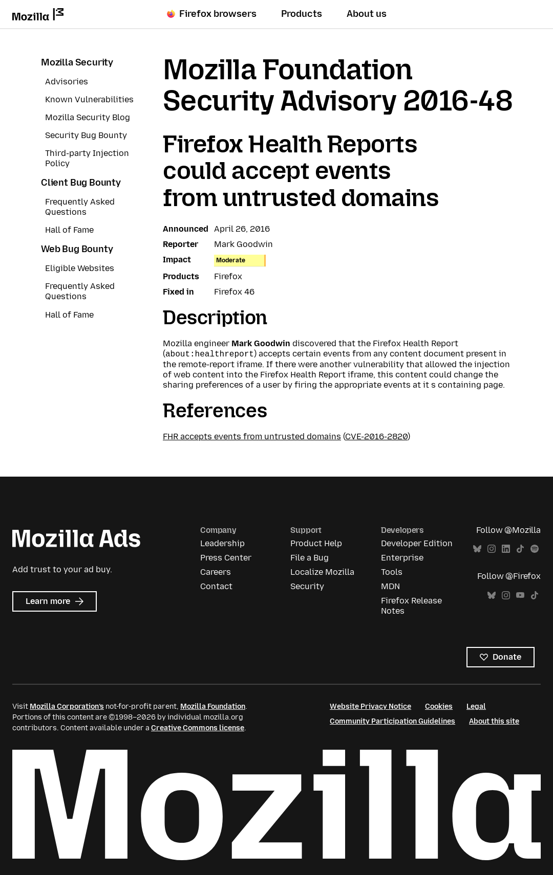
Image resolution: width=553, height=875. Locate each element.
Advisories (66, 81)
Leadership (222, 543)
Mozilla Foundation (212, 706)
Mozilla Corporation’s (67, 706)
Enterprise (402, 558)
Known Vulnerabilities (89, 99)
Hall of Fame (69, 230)
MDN (390, 586)
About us (367, 13)
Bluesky (477, 549)
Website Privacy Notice (370, 706)
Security (307, 586)
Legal (476, 706)
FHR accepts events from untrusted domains (252, 436)
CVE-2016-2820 (376, 436)
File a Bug (309, 558)
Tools (391, 572)
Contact (216, 586)
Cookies (439, 706)
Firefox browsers (212, 13)
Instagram (491, 549)
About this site (494, 721)
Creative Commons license (197, 728)
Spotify (534, 549)
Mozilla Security (77, 62)
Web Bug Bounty (77, 249)
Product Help (316, 543)
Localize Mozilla (322, 572)
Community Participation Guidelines (392, 721)
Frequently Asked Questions (80, 207)
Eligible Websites (79, 268)
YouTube (520, 595)
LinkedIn (506, 549)
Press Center (225, 558)
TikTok (520, 549)
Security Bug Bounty (86, 135)
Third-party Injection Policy (87, 158)
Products (301, 13)
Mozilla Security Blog (87, 117)
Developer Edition (417, 543)
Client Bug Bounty (81, 182)
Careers (215, 572)
